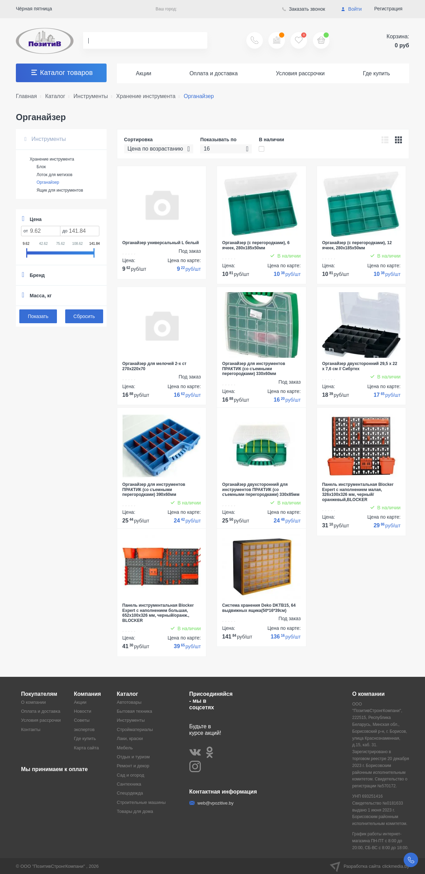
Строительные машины (141, 802)
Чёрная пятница (34, 8)
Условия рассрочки (300, 73)
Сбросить (84, 316)
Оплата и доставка (213, 73)
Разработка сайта (369, 866)
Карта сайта (86, 747)
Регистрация (388, 8)
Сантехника (129, 784)
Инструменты (45, 139)
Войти (351, 9)
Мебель (125, 747)
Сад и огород (131, 775)
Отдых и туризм (133, 756)
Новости (82, 711)
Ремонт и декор (133, 765)
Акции (143, 73)
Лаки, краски (130, 738)
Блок (41, 166)
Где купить (376, 73)
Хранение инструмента (52, 159)
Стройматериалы (135, 729)
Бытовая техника (134, 711)
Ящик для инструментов (60, 190)
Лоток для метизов (54, 174)
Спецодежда (130, 793)
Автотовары (129, 702)
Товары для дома (135, 811)
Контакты (30, 729)
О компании (33, 702)
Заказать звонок (303, 9)
